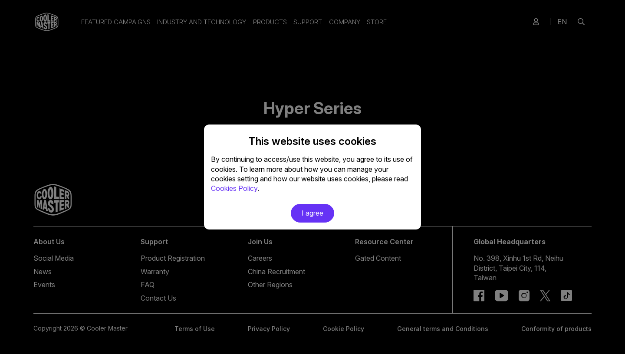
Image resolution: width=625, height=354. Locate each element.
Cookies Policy (234, 188)
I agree (312, 213)
